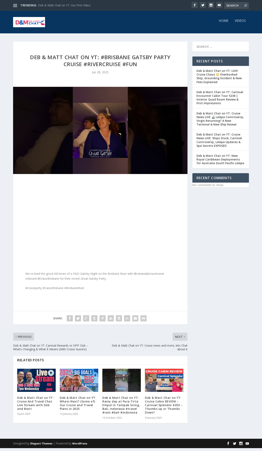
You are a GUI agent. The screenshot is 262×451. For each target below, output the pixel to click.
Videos (240, 24)
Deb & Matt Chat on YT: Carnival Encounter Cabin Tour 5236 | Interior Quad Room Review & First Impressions (219, 100)
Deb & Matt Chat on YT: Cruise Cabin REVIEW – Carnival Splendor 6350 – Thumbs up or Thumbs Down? (163, 408)
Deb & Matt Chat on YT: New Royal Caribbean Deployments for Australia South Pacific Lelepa (220, 162)
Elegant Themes (41, 446)
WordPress (79, 446)
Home (223, 24)
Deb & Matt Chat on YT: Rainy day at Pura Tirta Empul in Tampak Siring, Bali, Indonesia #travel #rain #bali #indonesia (121, 408)
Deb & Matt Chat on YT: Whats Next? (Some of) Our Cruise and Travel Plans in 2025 (78, 406)
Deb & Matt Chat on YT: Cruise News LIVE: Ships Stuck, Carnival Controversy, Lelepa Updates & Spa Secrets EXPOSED (219, 142)
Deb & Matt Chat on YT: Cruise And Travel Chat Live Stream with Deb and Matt (35, 406)
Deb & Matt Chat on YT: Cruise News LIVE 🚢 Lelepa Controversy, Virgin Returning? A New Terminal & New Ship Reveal (220, 121)
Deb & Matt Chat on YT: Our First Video (64, 5)
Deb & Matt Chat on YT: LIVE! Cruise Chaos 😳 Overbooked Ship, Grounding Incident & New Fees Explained (219, 79)
